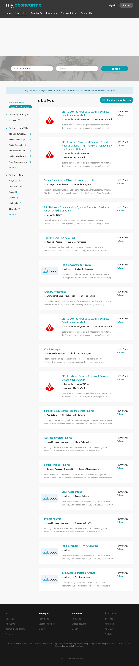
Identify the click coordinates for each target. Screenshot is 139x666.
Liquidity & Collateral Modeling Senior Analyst (69, 410)
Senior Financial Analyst (57, 464)
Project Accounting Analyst (76, 264)
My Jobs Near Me (75, 658)
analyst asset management (21, 107)
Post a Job (44, 618)
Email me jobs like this (119, 100)
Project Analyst (52, 518)
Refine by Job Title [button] (18, 128)
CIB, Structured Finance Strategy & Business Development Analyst (85, 113)
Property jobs (79, 646)
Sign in (112, 5)
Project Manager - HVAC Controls (80, 545)
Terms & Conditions (15, 628)
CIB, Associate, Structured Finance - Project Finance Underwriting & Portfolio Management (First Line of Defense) (87, 145)
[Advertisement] (69, 37)
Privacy (9, 634)
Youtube (109, 634)
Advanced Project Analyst (58, 437)
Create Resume (79, 623)
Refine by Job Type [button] (18, 114)
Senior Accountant (72, 491)
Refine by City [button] (15, 175)
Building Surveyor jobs (96, 643)
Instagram (110, 623)
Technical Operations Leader (59, 237)
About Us (10, 623)
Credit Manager (52, 349)
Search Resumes (47, 623)
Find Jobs (115, 69)
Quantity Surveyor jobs (78, 643)
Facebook (113, 613)
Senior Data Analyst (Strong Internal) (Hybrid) (69, 179)
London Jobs (68, 646)
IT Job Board (31, 643)
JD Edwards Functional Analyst (78, 572)
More (11, 167)
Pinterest (109, 628)
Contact (10, 618)
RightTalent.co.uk (61, 643)
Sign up (126, 5)
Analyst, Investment (55, 291)
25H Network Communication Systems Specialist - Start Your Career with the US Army (77, 209)
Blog (8, 613)
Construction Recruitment (116, 643)
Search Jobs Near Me (45, 643)
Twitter (111, 618)
